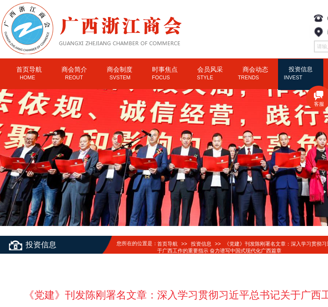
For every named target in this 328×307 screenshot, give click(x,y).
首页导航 (167, 244)
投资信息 (201, 244)
